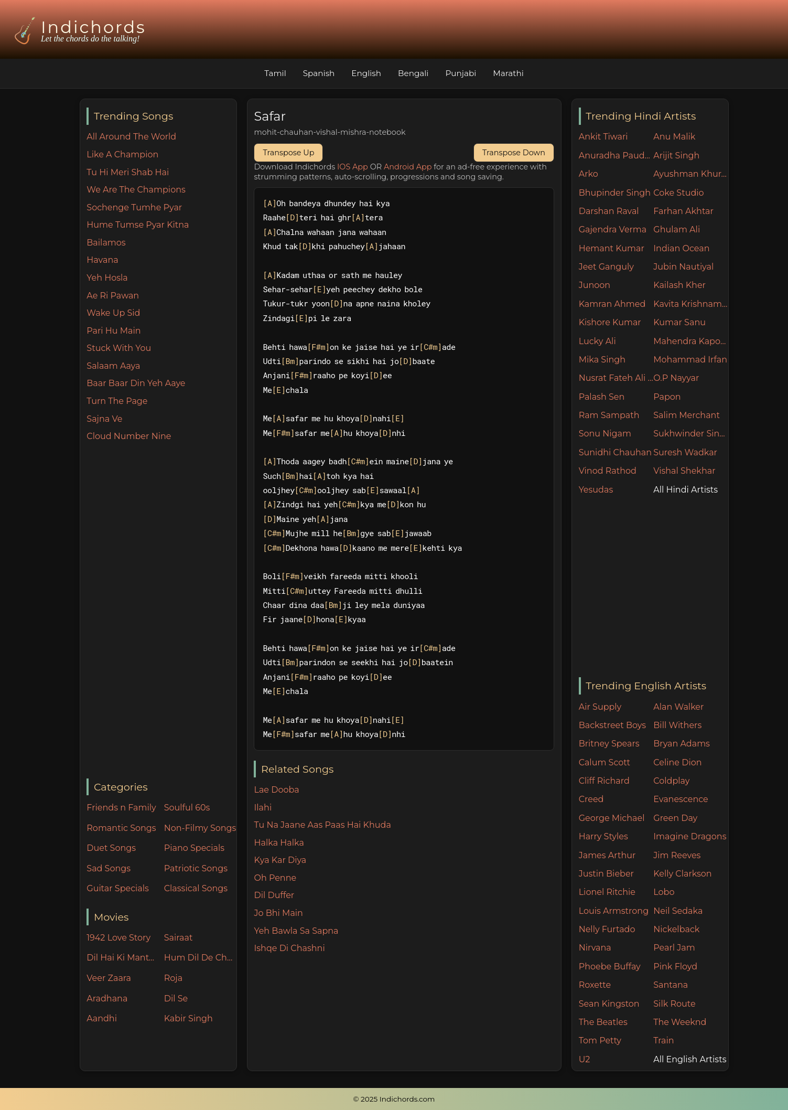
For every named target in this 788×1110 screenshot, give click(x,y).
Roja (173, 978)
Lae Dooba (276, 790)
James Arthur (607, 855)
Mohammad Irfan (690, 360)
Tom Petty (600, 1040)
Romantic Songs (121, 828)
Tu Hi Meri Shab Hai (128, 172)
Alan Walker (678, 707)
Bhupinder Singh (615, 193)
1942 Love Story (118, 938)
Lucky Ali (597, 341)
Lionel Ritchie (607, 892)
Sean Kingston (609, 1004)
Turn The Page (117, 401)
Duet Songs (111, 848)
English (366, 73)
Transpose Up (288, 152)
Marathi (508, 73)
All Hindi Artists (685, 490)
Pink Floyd (675, 967)
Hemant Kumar (611, 248)
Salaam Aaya (113, 366)
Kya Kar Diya (280, 860)
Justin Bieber (606, 874)
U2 (584, 1059)
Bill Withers (677, 725)
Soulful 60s (187, 808)
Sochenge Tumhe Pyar (134, 207)
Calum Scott (604, 762)
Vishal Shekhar (684, 471)
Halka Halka (279, 843)
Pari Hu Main (114, 331)
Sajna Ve (104, 419)
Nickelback (676, 929)
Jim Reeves (676, 855)
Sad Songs (109, 868)
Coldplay (671, 781)
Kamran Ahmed (612, 304)
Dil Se (176, 999)
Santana (670, 985)
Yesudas (596, 490)
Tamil (275, 73)
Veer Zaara (109, 978)
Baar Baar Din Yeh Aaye (136, 383)
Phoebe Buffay (610, 967)
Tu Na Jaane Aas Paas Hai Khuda (322, 825)
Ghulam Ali (676, 229)
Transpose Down (513, 152)
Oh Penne (275, 878)
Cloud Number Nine (129, 436)
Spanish (319, 73)
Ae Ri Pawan (113, 296)
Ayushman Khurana (690, 174)
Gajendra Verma (613, 229)
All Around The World (131, 137)
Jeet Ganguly (606, 267)
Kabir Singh (188, 1018)
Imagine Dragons (689, 836)
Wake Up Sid (113, 313)
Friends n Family (121, 808)
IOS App (352, 167)
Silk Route (674, 1004)
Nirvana (595, 948)
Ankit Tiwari (603, 137)
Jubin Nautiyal (683, 267)
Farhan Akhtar (683, 211)
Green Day (675, 818)
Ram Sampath (609, 415)
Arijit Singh (676, 156)
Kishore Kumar (610, 322)
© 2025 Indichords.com (394, 1099)
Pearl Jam (674, 948)
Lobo (663, 892)
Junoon (594, 285)
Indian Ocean (681, 248)
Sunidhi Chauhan (615, 452)
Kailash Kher (679, 285)
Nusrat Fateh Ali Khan (616, 378)
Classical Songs (196, 888)
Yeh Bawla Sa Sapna (296, 931)
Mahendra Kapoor (690, 341)
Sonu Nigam (605, 434)
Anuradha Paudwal (616, 156)
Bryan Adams (681, 744)
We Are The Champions (136, 190)
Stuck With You (119, 348)
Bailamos (106, 243)
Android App (408, 167)
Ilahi (263, 808)
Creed (591, 799)
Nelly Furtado (607, 929)
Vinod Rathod (607, 471)
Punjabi (460, 73)
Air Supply (600, 707)
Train (663, 1040)
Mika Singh (602, 360)
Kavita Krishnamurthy (690, 304)
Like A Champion (122, 154)
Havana (102, 260)
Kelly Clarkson (682, 874)
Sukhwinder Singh (690, 434)
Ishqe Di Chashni (289, 948)
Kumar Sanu (679, 322)
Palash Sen (602, 397)
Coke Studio (678, 193)
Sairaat (178, 938)
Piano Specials (194, 848)
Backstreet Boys (612, 725)
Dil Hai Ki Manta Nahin (123, 958)
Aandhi (102, 1018)
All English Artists (689, 1059)
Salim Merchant (686, 415)
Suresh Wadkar (685, 452)
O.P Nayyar (676, 378)
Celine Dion (677, 762)
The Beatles (603, 1022)
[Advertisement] (161, 611)
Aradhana (107, 999)
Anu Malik (674, 137)
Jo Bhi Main (278, 913)
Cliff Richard (604, 781)
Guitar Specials (118, 888)
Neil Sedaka (678, 911)
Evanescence (680, 799)
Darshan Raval (609, 211)
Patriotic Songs (196, 868)
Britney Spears (609, 744)
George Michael (612, 818)
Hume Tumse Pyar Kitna (138, 225)
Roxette (595, 985)
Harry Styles (603, 836)
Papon (667, 397)
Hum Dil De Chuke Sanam (200, 958)
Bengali (413, 73)
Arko (588, 174)
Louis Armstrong (614, 911)
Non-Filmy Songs (200, 828)
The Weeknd (679, 1022)
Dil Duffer (274, 895)
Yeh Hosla (107, 278)
